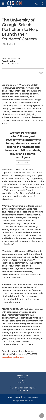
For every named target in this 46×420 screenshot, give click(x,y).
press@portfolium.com (13, 375)
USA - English (8, 44)
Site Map (17, 413)
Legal (10, 413)
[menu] (3, 3)
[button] (37, 3)
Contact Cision (22, 391)
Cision (26, 416)
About (22, 396)
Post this (23, 180)
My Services (22, 399)
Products (22, 393)
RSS (24, 413)
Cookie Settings (33, 413)
